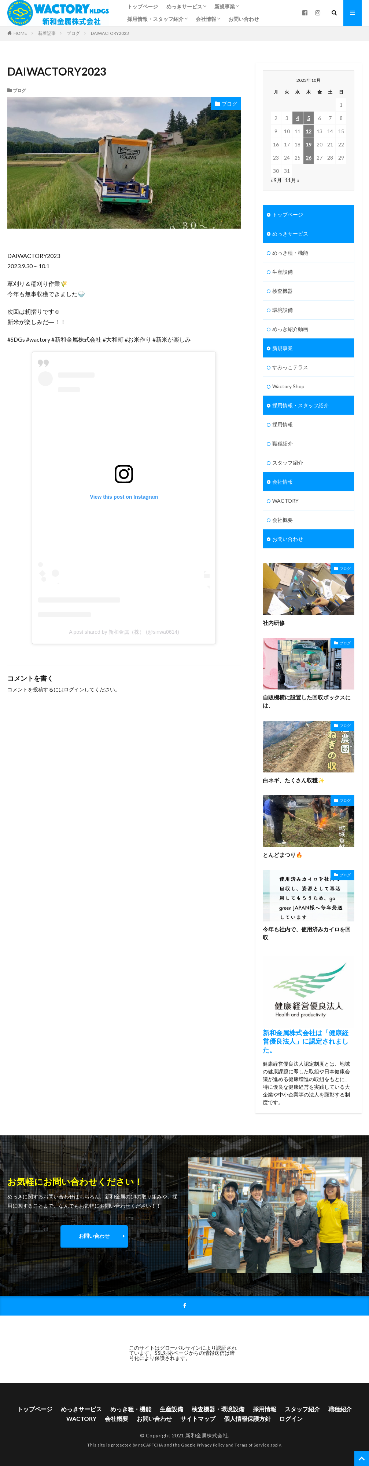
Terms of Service (252, 1445)
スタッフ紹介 (287, 462)
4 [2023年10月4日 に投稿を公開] (297, 118)
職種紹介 (282, 443)
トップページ (142, 6)
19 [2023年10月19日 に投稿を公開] (308, 144)
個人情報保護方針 (247, 1418)
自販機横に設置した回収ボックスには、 (307, 701)
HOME (20, 33)
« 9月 (276, 180)
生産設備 (282, 272)
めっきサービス (184, 6)
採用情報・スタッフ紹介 (155, 19)
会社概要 (282, 520)
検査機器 (282, 291)
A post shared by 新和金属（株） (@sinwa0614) (124, 632)
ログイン (74, 689)
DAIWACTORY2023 (110, 33)
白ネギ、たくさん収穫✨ (294, 780)
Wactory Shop (288, 386)
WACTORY (285, 501)
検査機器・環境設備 (218, 1408)
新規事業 (224, 6)
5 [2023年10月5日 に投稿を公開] (308, 118)
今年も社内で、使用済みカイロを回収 (307, 933)
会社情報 (206, 19)
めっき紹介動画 (290, 329)
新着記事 (47, 33)
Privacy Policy (211, 1445)
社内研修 (274, 622)
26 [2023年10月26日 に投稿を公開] (308, 157)
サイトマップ (197, 1418)
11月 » (292, 180)
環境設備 (282, 310)
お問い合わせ (243, 19)
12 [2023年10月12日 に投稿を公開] (308, 131)
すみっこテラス (290, 367)
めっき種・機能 (290, 253)
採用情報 (282, 424)
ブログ (73, 33)
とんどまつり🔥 (283, 854)
